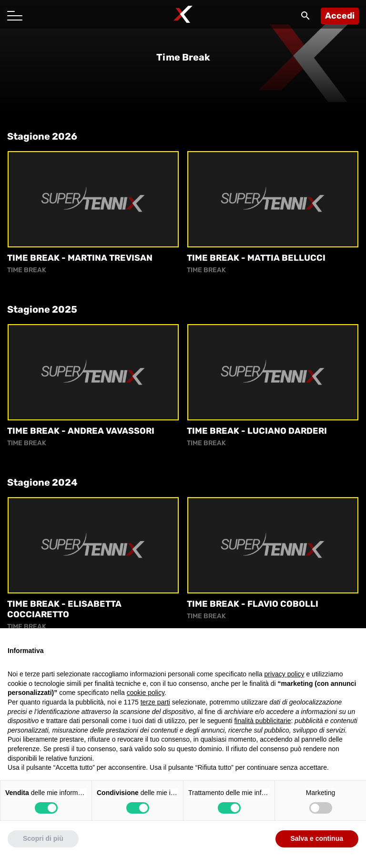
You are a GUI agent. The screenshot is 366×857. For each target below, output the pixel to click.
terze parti (155, 707)
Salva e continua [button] (317, 843)
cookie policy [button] (145, 697)
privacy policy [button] (284, 679)
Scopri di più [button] (43, 843)
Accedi (340, 15)
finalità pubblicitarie (262, 725)
